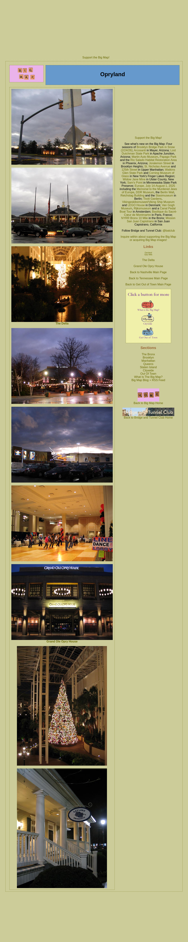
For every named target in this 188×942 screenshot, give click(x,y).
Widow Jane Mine (134, 179)
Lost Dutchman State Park (149, 152)
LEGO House (136, 205)
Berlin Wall (167, 192)
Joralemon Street (160, 163)
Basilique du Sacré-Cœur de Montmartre (150, 213)
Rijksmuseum (142, 208)
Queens (148, 364)
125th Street (129, 169)
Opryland (148, 253)
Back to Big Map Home (148, 402)
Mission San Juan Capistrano (151, 220)
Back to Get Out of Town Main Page (148, 284)
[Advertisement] (148, 110)
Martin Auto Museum (145, 156)
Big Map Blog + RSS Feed (148, 380)
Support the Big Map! (95, 57)
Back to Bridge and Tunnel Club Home (148, 416)
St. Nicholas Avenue (157, 166)
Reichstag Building (132, 195)
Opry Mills (148, 255)
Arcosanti (140, 150)
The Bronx (148, 354)
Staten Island (148, 367)
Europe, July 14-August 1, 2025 (155, 185)
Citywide (148, 370)
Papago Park (168, 156)
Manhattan (148, 360)
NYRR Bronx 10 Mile (134, 218)
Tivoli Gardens (152, 198)
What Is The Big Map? (148, 376)
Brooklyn (148, 357)
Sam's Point (135, 182)
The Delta (61, 323)
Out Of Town (148, 373)
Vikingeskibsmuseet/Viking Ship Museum (148, 201)
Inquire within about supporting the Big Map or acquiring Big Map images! (148, 238)
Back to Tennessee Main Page (148, 278)
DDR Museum (145, 192)
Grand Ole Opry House (61, 641)
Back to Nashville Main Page (148, 272)
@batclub (169, 230)
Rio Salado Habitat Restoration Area (153, 160)
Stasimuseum (164, 195)
